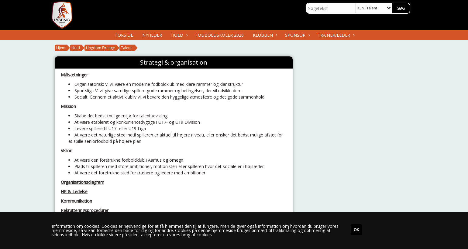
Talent (126, 47)
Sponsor (296, 35)
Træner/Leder (335, 35)
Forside (124, 35)
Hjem (60, 47)
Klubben (264, 35)
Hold (178, 35)
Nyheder (152, 35)
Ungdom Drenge (100, 47)
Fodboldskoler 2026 (219, 35)
